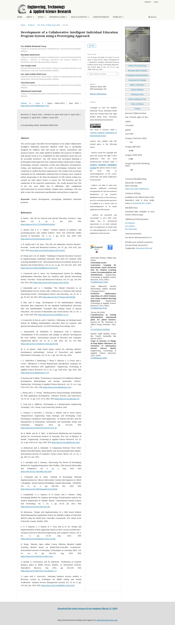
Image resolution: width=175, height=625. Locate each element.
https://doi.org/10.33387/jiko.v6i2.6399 (36, 471)
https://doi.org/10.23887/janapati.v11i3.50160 (39, 489)
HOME (19, 17)
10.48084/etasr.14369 (99, 282)
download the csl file (141, 203)
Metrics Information (98, 94)
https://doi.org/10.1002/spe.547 (67, 399)
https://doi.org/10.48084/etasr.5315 (57, 387)
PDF (92, 46)
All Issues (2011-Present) (137, 71)
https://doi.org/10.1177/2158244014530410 (38, 224)
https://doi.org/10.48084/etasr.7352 (35, 105)
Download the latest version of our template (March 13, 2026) (87, 608)
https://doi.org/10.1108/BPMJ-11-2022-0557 (58, 585)
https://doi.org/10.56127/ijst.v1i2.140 (35, 506)
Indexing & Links (137, 94)
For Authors (130, 226)
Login (156, 2)
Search (152, 17)
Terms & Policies (137, 104)
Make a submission (137, 85)
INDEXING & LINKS (57, 17)
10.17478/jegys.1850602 (100, 329)
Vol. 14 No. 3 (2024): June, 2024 (48, 25)
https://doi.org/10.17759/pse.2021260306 (59, 297)
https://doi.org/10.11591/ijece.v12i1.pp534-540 (39, 344)
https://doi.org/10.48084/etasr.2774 (35, 373)
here (150, 237)
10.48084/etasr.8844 (99, 358)
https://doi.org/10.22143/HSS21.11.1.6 (53, 314)
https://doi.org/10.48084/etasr (137, 189)
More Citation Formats (97, 74)
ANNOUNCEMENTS (101, 17)
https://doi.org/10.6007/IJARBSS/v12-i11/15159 (39, 268)
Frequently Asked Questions (137, 75)
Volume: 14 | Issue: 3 (32, 103)
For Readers (130, 223)
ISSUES (41, 17)
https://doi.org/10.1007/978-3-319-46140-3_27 (39, 571)
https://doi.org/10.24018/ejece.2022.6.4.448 (38, 539)
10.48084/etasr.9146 (99, 308)
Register (148, 2)
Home (23, 25)
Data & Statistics (137, 90)
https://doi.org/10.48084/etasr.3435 (66, 442)
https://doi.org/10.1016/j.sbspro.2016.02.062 (51, 282)
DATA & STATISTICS (79, 17)
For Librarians (131, 229)
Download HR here (143, 248)
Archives (31, 25)
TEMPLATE (117, 17)
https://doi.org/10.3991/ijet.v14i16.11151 (37, 556)
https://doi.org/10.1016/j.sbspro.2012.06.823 (47, 250)
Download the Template (137, 80)
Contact (137, 109)
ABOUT (29, 17)
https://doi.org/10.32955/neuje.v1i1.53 (36, 239)
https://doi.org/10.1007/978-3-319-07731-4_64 (39, 428)
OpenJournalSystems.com (107, 620)
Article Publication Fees (137, 99)
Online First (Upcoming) (137, 66)
